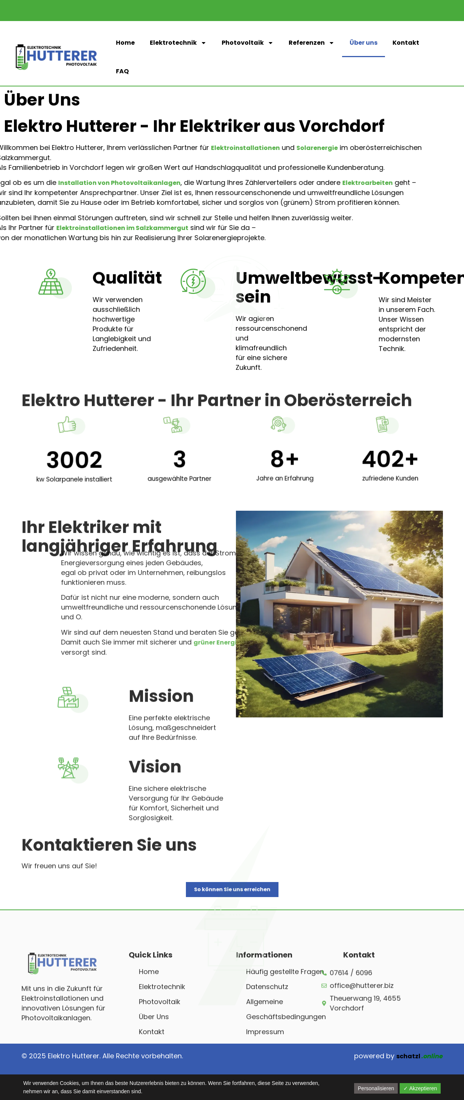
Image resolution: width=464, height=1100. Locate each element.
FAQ (122, 71)
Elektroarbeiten (298, 183)
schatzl (419, 1056)
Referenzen (312, 43)
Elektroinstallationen (176, 148)
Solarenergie (248, 148)
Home (125, 42)
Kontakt (405, 42)
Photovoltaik (248, 43)
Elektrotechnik (178, 43)
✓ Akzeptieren (420, 1088)
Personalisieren (376, 1088)
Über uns (363, 42)
